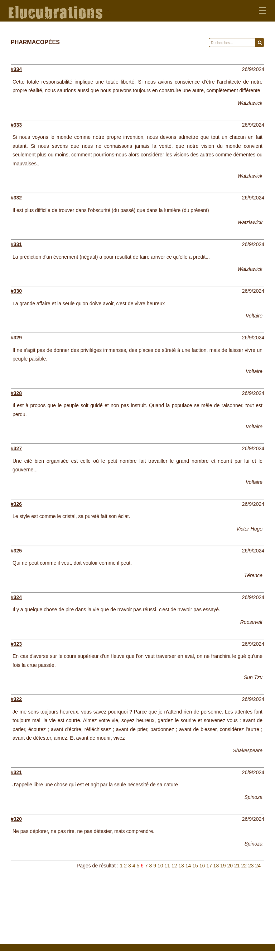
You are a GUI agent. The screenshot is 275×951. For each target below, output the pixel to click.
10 (160, 865)
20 (230, 865)
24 (258, 865)
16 (202, 865)
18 (216, 865)
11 (167, 865)
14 (188, 865)
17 (209, 865)
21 (237, 865)
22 (244, 865)
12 (174, 865)
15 (195, 865)
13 (181, 865)
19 (223, 865)
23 (251, 865)
